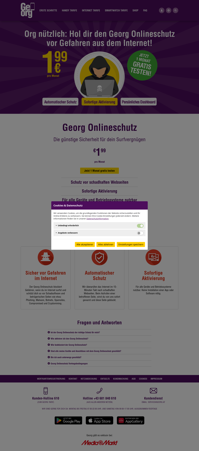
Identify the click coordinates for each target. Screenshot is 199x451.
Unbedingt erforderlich (68, 225)
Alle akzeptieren (85, 244)
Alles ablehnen (105, 244)
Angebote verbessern (68, 233)
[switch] (140, 233)
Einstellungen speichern (130, 244)
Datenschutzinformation (98, 218)
